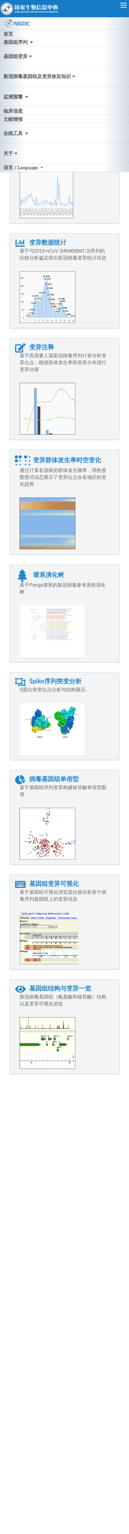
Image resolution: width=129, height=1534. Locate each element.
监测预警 (16, 97)
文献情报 (13, 119)
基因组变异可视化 (47, 883)
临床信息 (13, 111)
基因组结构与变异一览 (53, 988)
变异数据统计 (40, 242)
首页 (8, 34)
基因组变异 (18, 56)
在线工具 (16, 133)
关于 (11, 153)
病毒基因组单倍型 (47, 779)
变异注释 (34, 347)
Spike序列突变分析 (48, 681)
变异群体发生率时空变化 (58, 460)
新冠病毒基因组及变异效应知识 (40, 76)
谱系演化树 (39, 574)
